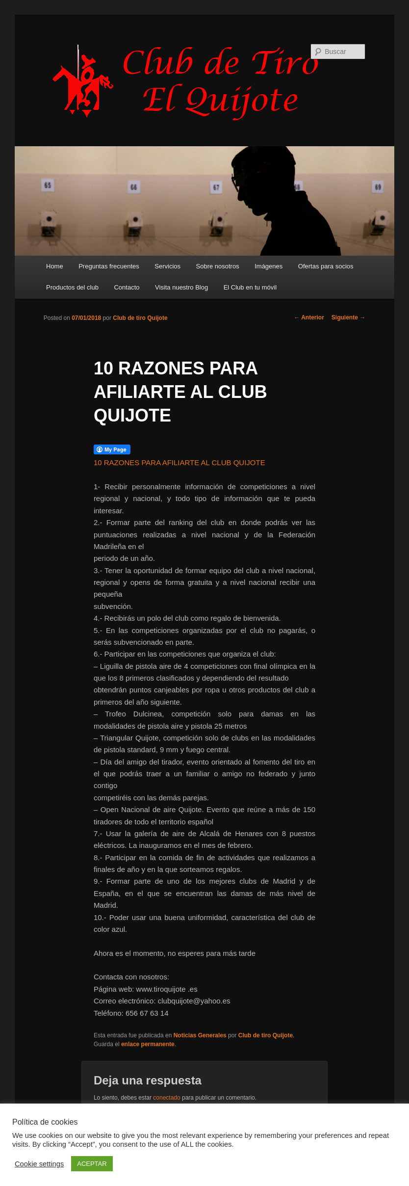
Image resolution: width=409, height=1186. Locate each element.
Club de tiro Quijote (140, 318)
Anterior (309, 317)
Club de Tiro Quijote (191, 82)
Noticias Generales (200, 1035)
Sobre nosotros (217, 266)
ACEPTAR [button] (91, 1163)
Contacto (126, 287)
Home (54, 266)
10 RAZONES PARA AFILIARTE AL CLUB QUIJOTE (179, 462)
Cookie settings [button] (39, 1164)
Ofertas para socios (326, 266)
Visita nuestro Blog (181, 287)
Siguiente (348, 317)
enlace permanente (148, 1044)
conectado (166, 1097)
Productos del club (72, 287)
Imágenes (268, 266)
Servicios (167, 266)
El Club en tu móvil (250, 287)
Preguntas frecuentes (108, 266)
